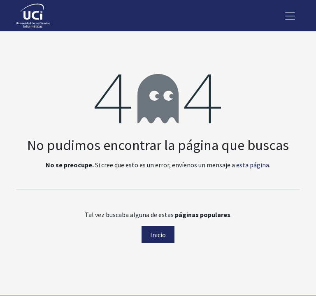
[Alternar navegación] (290, 15)
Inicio (158, 235)
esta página (252, 165)
